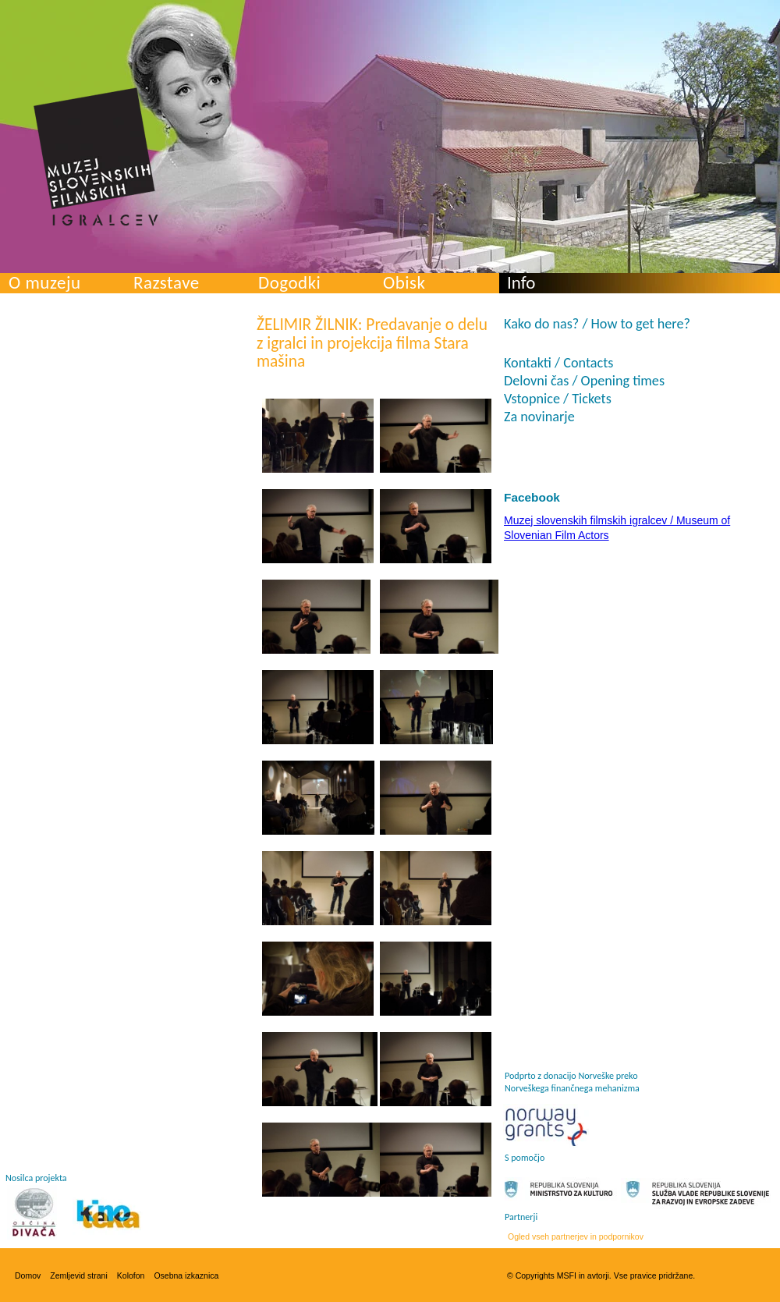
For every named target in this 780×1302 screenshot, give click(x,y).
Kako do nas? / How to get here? (597, 323)
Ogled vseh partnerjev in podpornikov (576, 1236)
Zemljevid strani (79, 1275)
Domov (28, 1275)
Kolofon (131, 1275)
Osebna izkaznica (186, 1275)
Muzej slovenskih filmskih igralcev (96, 156)
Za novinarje (539, 416)
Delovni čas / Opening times (584, 380)
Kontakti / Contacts (558, 362)
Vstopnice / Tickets (558, 398)
